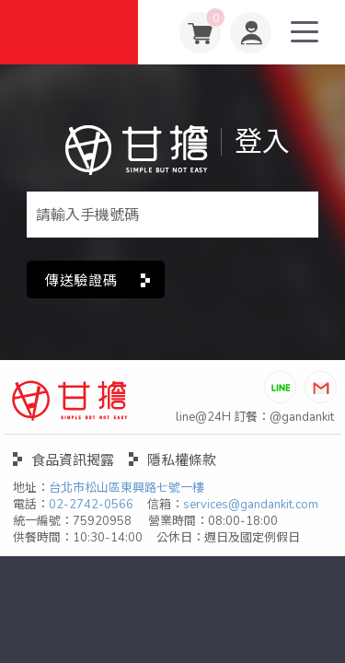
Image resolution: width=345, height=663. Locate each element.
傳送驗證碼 (81, 280)
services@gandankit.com (250, 504)
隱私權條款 (181, 460)
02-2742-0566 (91, 504)
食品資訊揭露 (72, 460)
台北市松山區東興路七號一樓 (126, 488)
